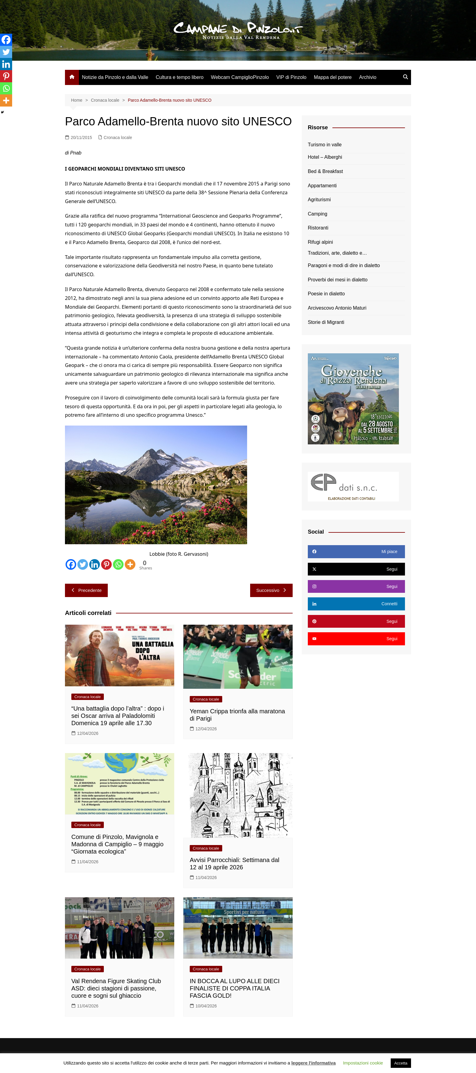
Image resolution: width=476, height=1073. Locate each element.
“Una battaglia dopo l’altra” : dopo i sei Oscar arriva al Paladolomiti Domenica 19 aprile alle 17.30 (117, 715)
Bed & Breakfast (325, 171)
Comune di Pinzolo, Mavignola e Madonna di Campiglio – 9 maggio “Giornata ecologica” (117, 844)
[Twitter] (82, 564)
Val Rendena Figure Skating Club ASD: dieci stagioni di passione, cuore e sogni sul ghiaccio (116, 988)
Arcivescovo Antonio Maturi (337, 308)
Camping (317, 213)
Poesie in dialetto (326, 293)
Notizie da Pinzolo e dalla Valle (115, 77)
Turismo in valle (325, 144)
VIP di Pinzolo (291, 77)
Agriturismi (319, 199)
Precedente (86, 590)
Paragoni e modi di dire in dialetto (344, 265)
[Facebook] (71, 564)
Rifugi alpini (320, 242)
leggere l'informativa (313, 1062)
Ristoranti (318, 227)
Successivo (271, 590)
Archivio (367, 77)
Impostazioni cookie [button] (363, 1062)
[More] (130, 564)
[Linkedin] (94, 564)
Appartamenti (322, 185)
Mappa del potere (333, 77)
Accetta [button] (400, 1063)
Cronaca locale (118, 137)
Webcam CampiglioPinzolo (240, 77)
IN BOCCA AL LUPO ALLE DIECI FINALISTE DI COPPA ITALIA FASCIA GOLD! (235, 988)
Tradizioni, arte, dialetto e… (337, 253)
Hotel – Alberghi (325, 157)
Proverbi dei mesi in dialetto (338, 279)
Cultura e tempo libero (179, 77)
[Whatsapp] (118, 564)
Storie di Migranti (326, 322)
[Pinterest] (106, 564)
